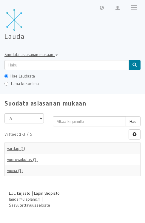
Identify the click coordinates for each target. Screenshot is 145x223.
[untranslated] (66, 65)
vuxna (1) (15, 170)
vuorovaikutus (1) (22, 159)
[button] (101, 7)
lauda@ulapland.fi (24, 199)
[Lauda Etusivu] (27, 21)
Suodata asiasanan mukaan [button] (31, 54)
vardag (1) (16, 148)
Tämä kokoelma (21, 83)
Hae (133, 121)
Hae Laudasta (19, 76)
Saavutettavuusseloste (29, 205)
